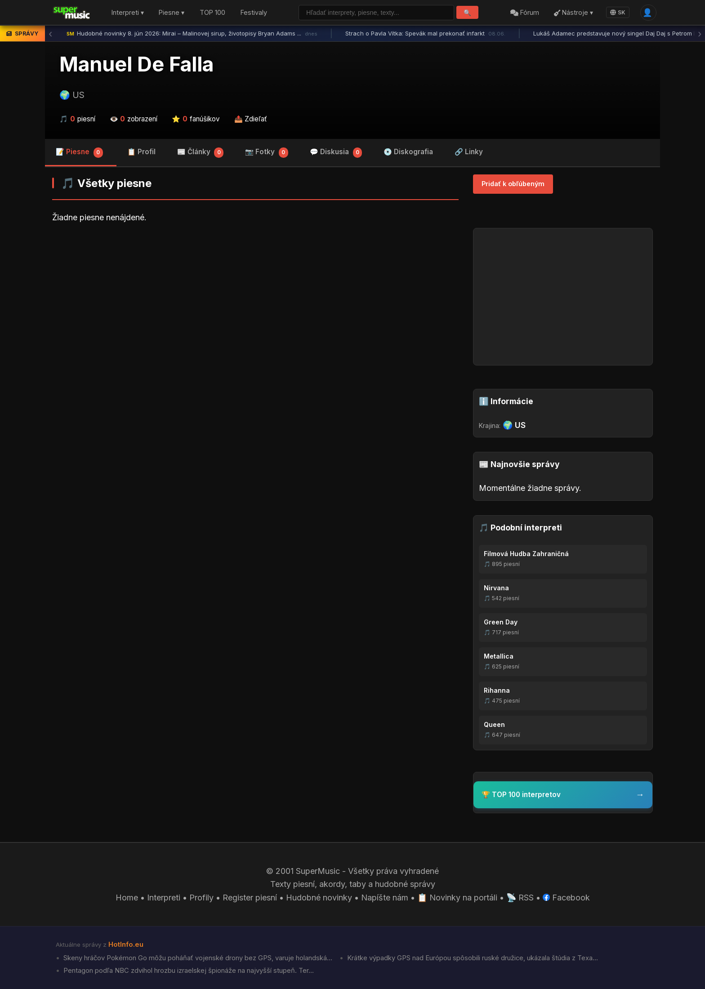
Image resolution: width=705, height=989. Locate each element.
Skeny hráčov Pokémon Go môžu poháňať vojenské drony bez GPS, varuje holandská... (197, 958)
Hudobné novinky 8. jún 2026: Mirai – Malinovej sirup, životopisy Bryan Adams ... (192, 34)
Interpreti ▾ (128, 13)
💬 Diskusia (336, 152)
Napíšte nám (384, 897)
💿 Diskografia (408, 151)
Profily (201, 897)
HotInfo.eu (125, 944)
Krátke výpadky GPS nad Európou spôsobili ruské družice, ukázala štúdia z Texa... (471, 958)
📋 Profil (141, 151)
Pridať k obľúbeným (513, 183)
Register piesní (250, 897)
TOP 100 (212, 13)
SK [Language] (617, 12)
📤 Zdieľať (250, 119)
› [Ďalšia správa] (699, 34)
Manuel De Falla (136, 64)
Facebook (566, 897)
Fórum (524, 13)
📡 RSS (520, 897)
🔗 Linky (469, 151)
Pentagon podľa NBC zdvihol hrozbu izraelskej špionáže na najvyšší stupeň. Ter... (188, 971)
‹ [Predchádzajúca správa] (50, 34)
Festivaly (254, 13)
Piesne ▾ (171, 13)
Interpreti (163, 897)
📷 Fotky (266, 152)
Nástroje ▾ (573, 13)
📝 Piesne (79, 152)
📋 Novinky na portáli (457, 897)
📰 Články (200, 152)
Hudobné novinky (319, 897)
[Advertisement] (255, 301)
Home (127, 897)
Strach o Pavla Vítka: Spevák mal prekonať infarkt (425, 34)
